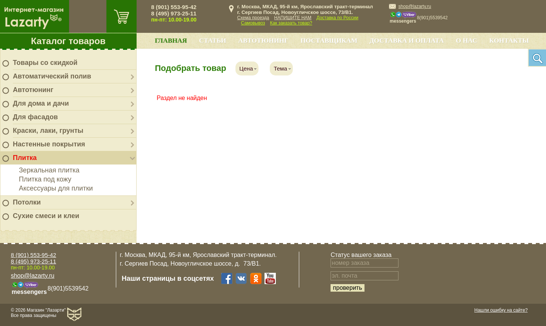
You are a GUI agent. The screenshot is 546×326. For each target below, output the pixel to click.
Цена (246, 68)
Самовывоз (253, 23)
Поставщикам (328, 40)
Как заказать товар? (291, 23)
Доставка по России (337, 17)
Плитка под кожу (45, 179)
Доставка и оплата (406, 40)
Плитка (25, 157)
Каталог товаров (68, 41)
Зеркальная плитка (49, 170)
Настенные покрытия (49, 144)
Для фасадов (35, 117)
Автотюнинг (33, 90)
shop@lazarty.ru (414, 6)
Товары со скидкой (45, 62)
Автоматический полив (52, 76)
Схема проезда (253, 17)
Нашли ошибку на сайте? (501, 310)
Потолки (27, 202)
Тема (280, 68)
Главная (171, 40)
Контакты (509, 40)
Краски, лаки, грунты (48, 130)
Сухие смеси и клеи (46, 216)
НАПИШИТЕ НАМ (293, 17)
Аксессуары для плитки (56, 188)
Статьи (212, 40)
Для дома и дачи (41, 103)
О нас (466, 40)
